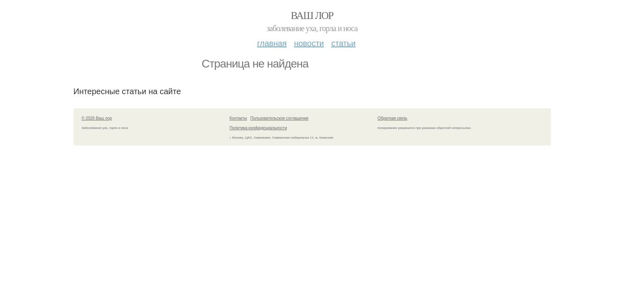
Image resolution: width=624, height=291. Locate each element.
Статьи (343, 43)
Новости (309, 43)
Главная (272, 43)
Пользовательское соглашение (279, 118)
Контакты (238, 118)
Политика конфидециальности (258, 128)
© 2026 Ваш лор (97, 118)
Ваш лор (312, 15)
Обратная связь (393, 118)
